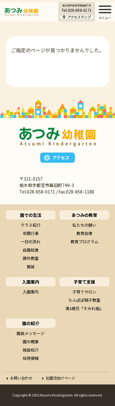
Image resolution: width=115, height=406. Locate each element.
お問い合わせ (21, 377)
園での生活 (30, 215)
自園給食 (31, 250)
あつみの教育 (84, 215)
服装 (31, 266)
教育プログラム (84, 242)
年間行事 (31, 233)
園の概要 (31, 341)
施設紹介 (31, 350)
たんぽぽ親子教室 (84, 300)
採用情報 (31, 358)
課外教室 (31, 258)
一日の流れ (30, 242)
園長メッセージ (30, 333)
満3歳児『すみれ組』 (84, 308)
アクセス (60, 157)
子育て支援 (84, 282)
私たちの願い (84, 225)
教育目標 (84, 233)
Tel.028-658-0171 (77, 10)
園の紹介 (30, 323)
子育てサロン (84, 292)
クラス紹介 (30, 225)
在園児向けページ (60, 377)
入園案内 (30, 282)
